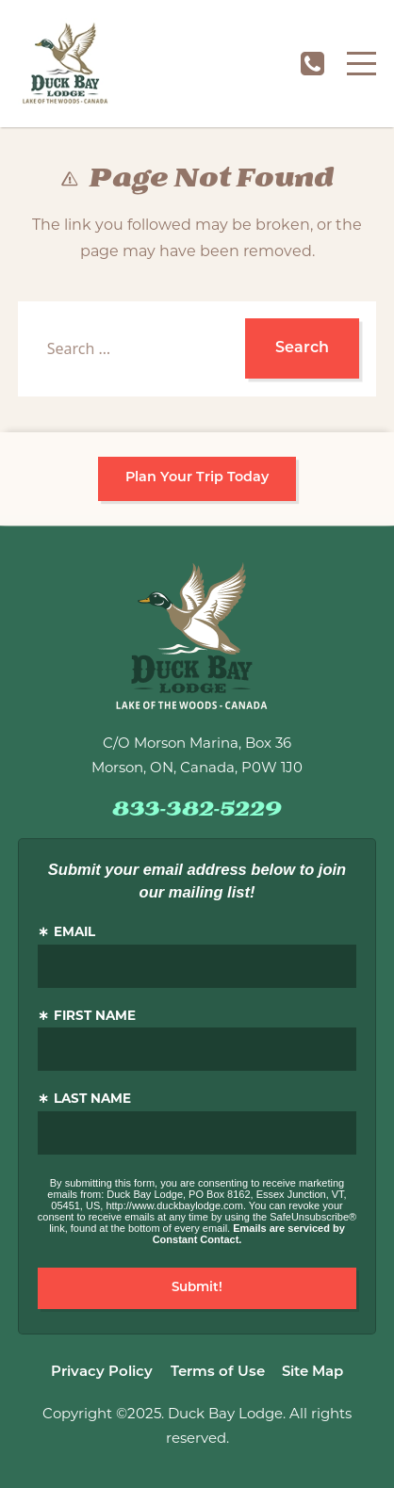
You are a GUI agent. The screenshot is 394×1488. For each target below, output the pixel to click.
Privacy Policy (102, 1373)
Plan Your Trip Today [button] (197, 478)
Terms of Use (218, 1373)
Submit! (197, 1288)
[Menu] (361, 63)
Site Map (312, 1373)
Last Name (92, 1099)
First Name (95, 1017)
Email (74, 933)
